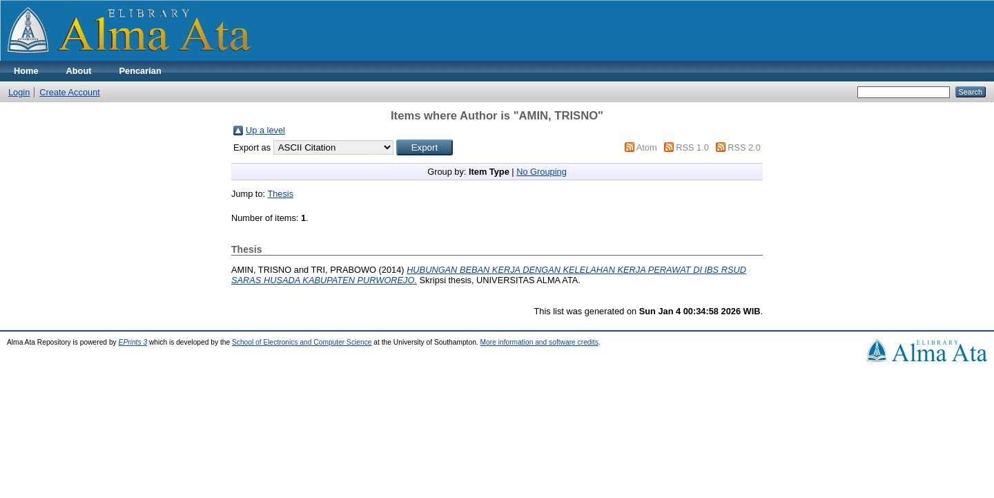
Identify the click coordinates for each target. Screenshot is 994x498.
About (79, 71)
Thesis (280, 194)
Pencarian (140, 71)
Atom (646, 147)
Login (19, 92)
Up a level (265, 130)
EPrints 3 (133, 342)
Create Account (69, 92)
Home (26, 71)
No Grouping (541, 171)
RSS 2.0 (744, 147)
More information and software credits (539, 342)
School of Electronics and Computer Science (302, 342)
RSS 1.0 (692, 147)
